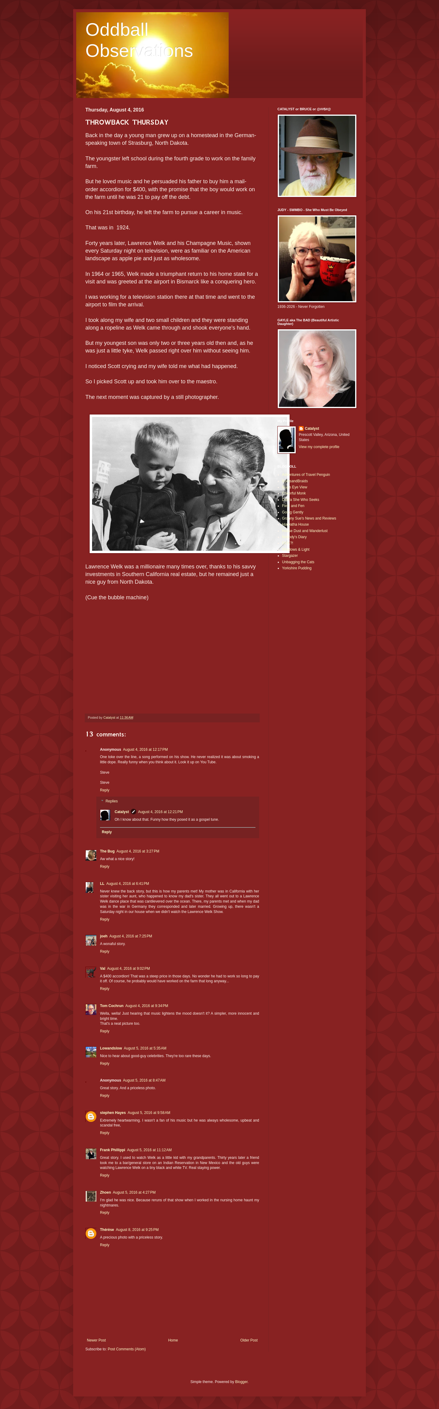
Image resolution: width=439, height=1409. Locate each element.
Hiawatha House (295, 524)
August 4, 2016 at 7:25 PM (130, 936)
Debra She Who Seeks (300, 500)
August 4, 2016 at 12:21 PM (160, 812)
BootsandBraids (295, 481)
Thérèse (107, 1230)
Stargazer (290, 555)
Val (102, 968)
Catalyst (122, 812)
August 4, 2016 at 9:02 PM (128, 968)
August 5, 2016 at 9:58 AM (149, 1113)
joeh (104, 936)
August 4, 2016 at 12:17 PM (145, 749)
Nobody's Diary (294, 537)
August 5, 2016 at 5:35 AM (145, 1048)
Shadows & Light (295, 549)
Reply (104, 790)
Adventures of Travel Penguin (306, 475)
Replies (111, 801)
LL (102, 884)
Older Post (249, 1340)
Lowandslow (111, 1048)
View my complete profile (319, 447)
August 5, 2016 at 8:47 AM (144, 1080)
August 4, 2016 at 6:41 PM (127, 884)
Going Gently (292, 512)
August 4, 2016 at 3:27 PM (137, 851)
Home (173, 1340)
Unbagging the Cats (298, 562)
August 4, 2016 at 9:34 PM (146, 1006)
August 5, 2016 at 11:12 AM (149, 1150)
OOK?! (287, 543)
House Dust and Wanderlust (305, 531)
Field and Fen (293, 506)
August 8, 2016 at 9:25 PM (137, 1230)
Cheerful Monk (294, 493)
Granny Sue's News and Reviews (309, 518)
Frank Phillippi (112, 1150)
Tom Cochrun (111, 1006)
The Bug (107, 851)
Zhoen (105, 1192)
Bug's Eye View (294, 487)
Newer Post (96, 1340)
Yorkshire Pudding (297, 568)
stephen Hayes (113, 1113)
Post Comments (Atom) (127, 1349)
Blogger (241, 1382)
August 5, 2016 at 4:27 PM (134, 1192)
